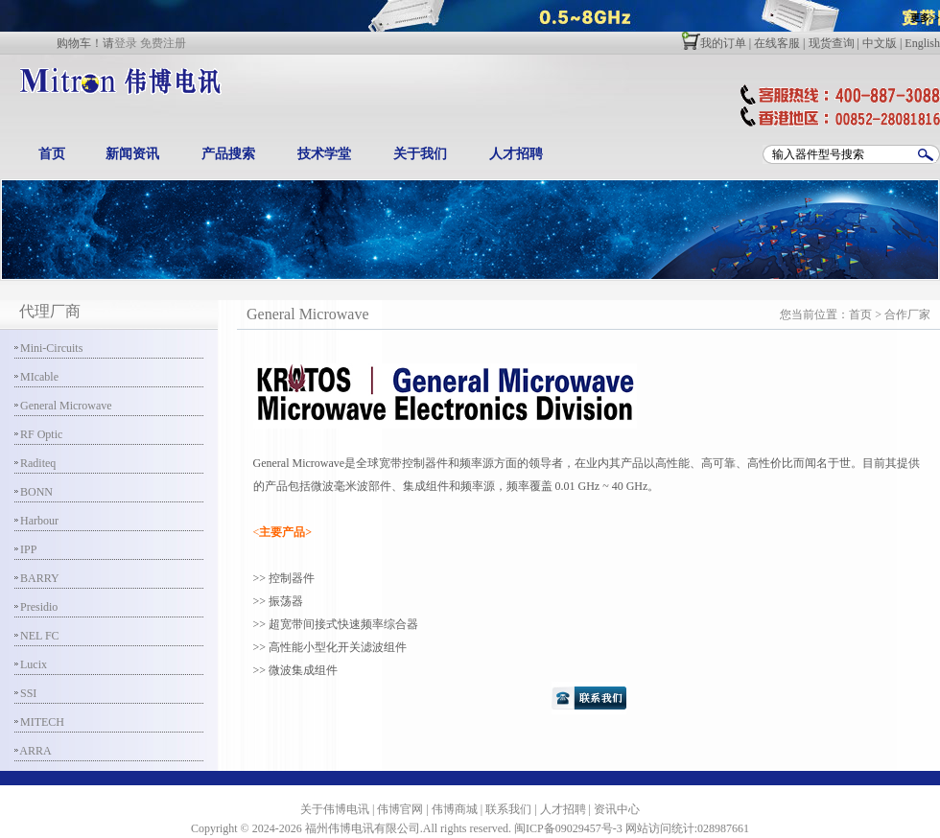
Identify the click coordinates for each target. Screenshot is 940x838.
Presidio (36, 607)
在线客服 (777, 43)
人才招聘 (516, 154)
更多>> (925, 17)
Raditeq (35, 463)
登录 (125, 43)
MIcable (36, 377)
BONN (33, 492)
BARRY (36, 578)
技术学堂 (324, 154)
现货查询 (832, 43)
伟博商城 (455, 809)
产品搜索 (228, 154)
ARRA (33, 750)
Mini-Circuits (48, 348)
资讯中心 (617, 809)
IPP (25, 549)
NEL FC (36, 635)
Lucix (30, 664)
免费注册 (163, 43)
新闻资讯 (132, 154)
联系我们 (508, 809)
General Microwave (63, 405)
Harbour (36, 520)
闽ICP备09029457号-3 (568, 828)
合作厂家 (907, 314)
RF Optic (38, 434)
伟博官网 (400, 809)
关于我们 (420, 154)
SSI (25, 693)
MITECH (39, 722)
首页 (51, 154)
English (922, 43)
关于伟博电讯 (334, 809)
